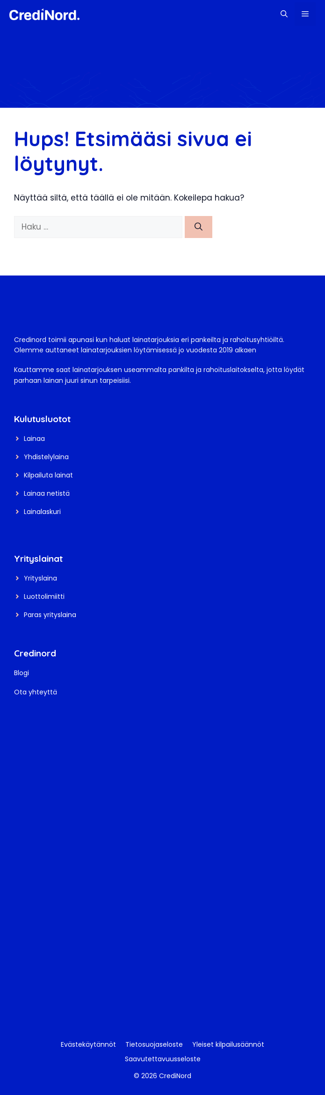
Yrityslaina (40, 578)
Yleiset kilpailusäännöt (228, 1044)
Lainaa (34, 438)
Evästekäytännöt (88, 1044)
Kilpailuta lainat (48, 475)
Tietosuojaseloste (154, 1044)
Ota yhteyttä (35, 692)
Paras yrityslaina (50, 614)
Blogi (21, 673)
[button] (284, 14)
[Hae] (198, 227)
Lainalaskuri (42, 511)
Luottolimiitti (44, 596)
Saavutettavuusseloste (163, 1059)
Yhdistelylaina (46, 457)
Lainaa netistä (47, 493)
